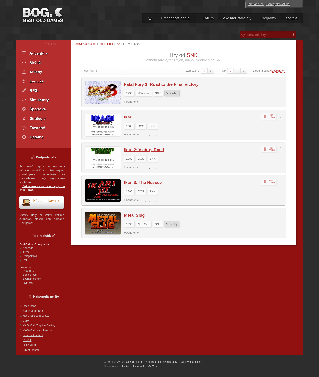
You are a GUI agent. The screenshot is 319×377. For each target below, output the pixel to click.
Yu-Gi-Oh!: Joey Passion (37, 330)
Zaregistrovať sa (278, 4)
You (153, 366)
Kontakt (291, 18)
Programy (268, 18)
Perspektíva (30, 256)
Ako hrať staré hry (237, 18)
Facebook (138, 366)
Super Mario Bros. (33, 310)
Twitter (125, 366)
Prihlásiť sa (256, 4)
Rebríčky (28, 282)
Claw (26, 320)
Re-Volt (27, 340)
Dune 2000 (29, 345)
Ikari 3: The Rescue (143, 182)
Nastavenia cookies (191, 361)
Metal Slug (134, 215)
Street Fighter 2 (32, 349)
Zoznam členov (32, 278)
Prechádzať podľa (177, 18)
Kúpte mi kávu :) (40, 202)
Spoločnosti (106, 43)
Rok (25, 260)
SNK (119, 43)
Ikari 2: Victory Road (144, 149)
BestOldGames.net (85, 43)
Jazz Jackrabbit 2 (33, 335)
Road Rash (29, 306)
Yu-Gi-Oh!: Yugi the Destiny (39, 325)
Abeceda (28, 248)
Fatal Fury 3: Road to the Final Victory (161, 84)
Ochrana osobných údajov (161, 361)
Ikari (128, 117)
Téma (26, 252)
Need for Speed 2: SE (36, 315)
